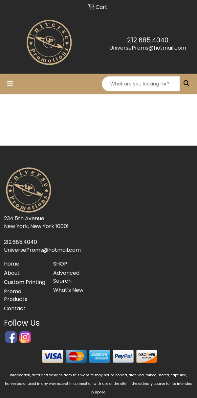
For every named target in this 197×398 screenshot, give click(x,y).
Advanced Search (66, 277)
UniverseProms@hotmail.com (147, 48)
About (12, 273)
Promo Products (15, 295)
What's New (68, 290)
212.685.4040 (147, 40)
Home (11, 264)
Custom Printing (24, 282)
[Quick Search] (141, 83)
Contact (15, 308)
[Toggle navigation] (10, 83)
